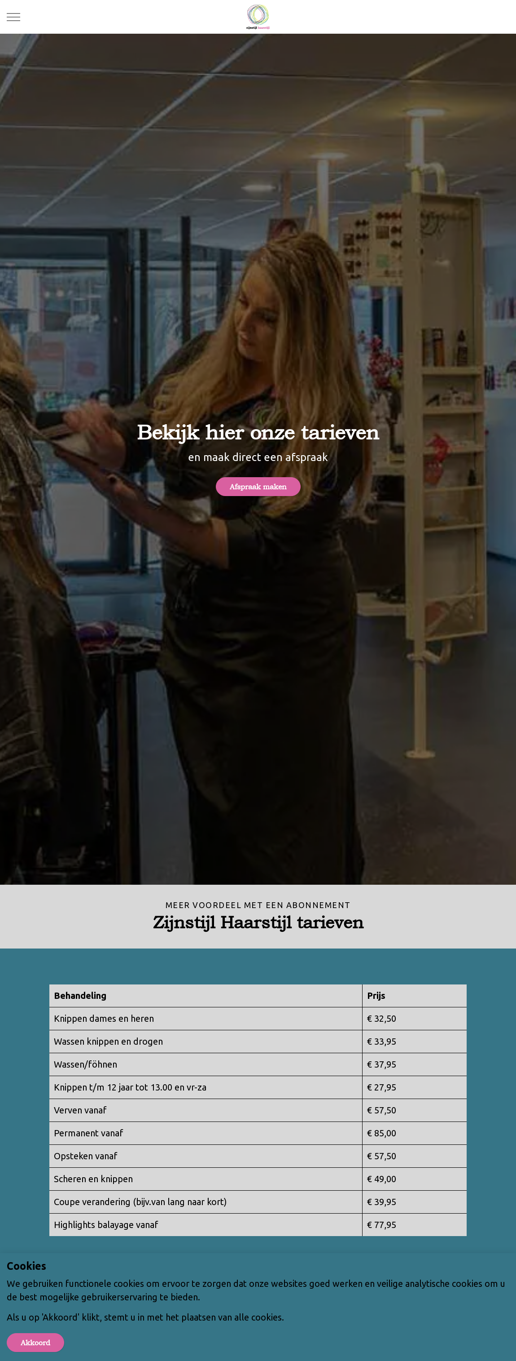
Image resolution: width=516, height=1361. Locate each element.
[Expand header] (13, 17)
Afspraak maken (258, 487)
